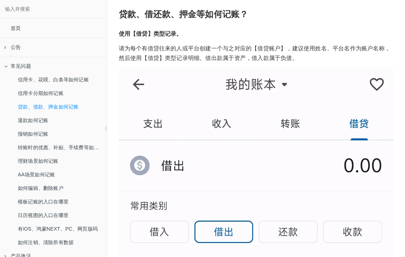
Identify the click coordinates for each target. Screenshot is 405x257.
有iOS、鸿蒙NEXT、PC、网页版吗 (58, 229)
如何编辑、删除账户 (41, 188)
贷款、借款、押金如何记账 (48, 107)
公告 (12, 47)
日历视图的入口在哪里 (43, 215)
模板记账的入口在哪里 (43, 202)
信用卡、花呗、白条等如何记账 (53, 79)
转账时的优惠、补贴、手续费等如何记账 (62, 147)
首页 (16, 28)
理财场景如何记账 (38, 161)
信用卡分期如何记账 (41, 93)
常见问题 (17, 66)
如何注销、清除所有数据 (46, 242)
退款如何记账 (33, 120)
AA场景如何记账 (36, 174)
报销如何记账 (33, 134)
